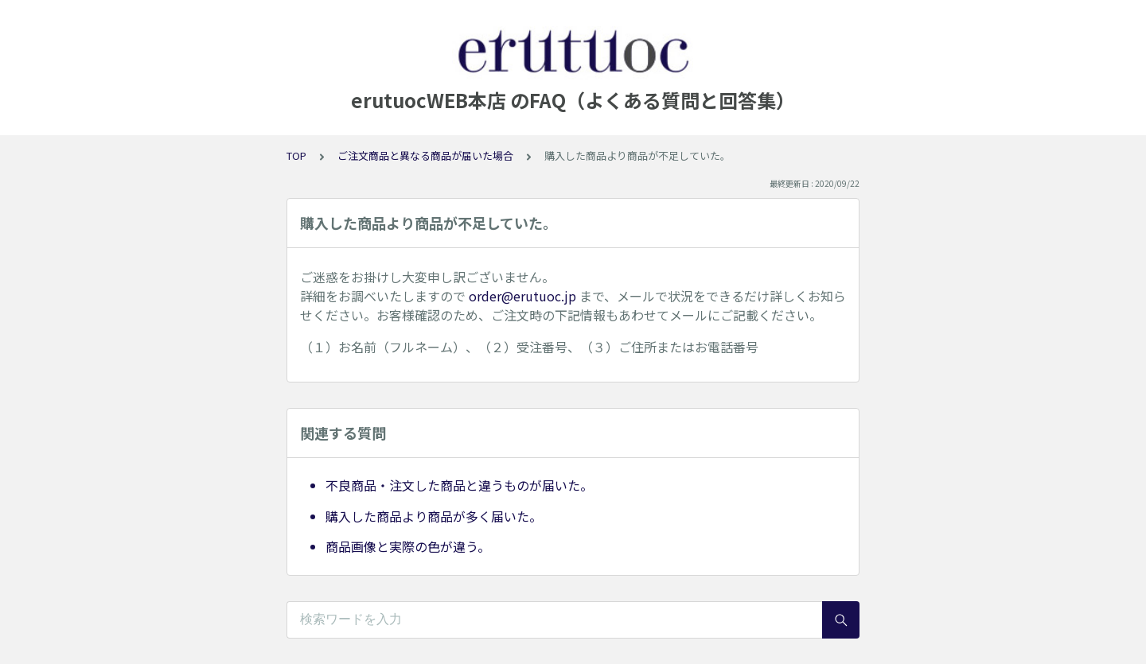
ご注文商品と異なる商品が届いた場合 (425, 155)
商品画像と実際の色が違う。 (407, 546)
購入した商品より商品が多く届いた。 (433, 516)
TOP (296, 155)
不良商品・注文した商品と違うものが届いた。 (459, 485)
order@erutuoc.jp (522, 295)
